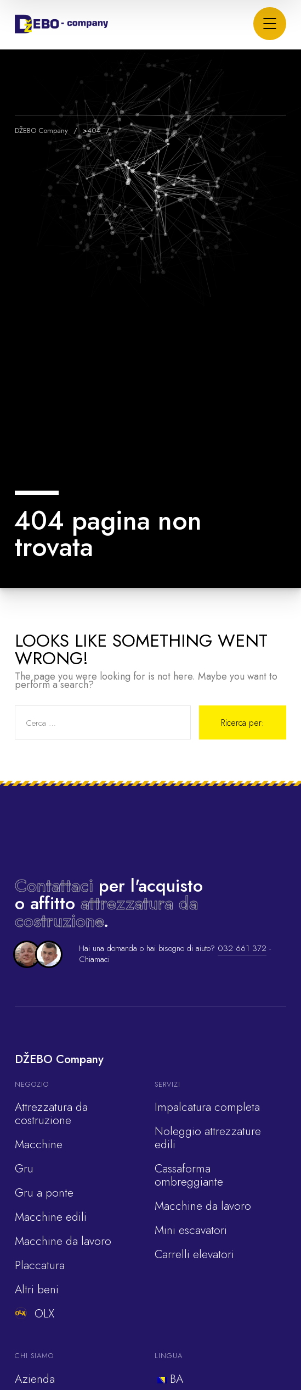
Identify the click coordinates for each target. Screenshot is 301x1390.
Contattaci (54, 885)
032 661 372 (242, 948)
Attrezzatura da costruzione (51, 1113)
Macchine (39, 1144)
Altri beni (37, 1289)
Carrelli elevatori (194, 1254)
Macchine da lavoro (63, 1241)
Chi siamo (34, 1355)
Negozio (32, 1084)
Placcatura (40, 1265)
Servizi (167, 1084)
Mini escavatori (191, 1230)
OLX (34, 1313)
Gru (24, 1168)
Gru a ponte (44, 1193)
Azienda (35, 1379)
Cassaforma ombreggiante (189, 1175)
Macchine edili (51, 1217)
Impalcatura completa (207, 1107)
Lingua (169, 1355)
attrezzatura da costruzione (106, 912)
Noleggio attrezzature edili (208, 1138)
